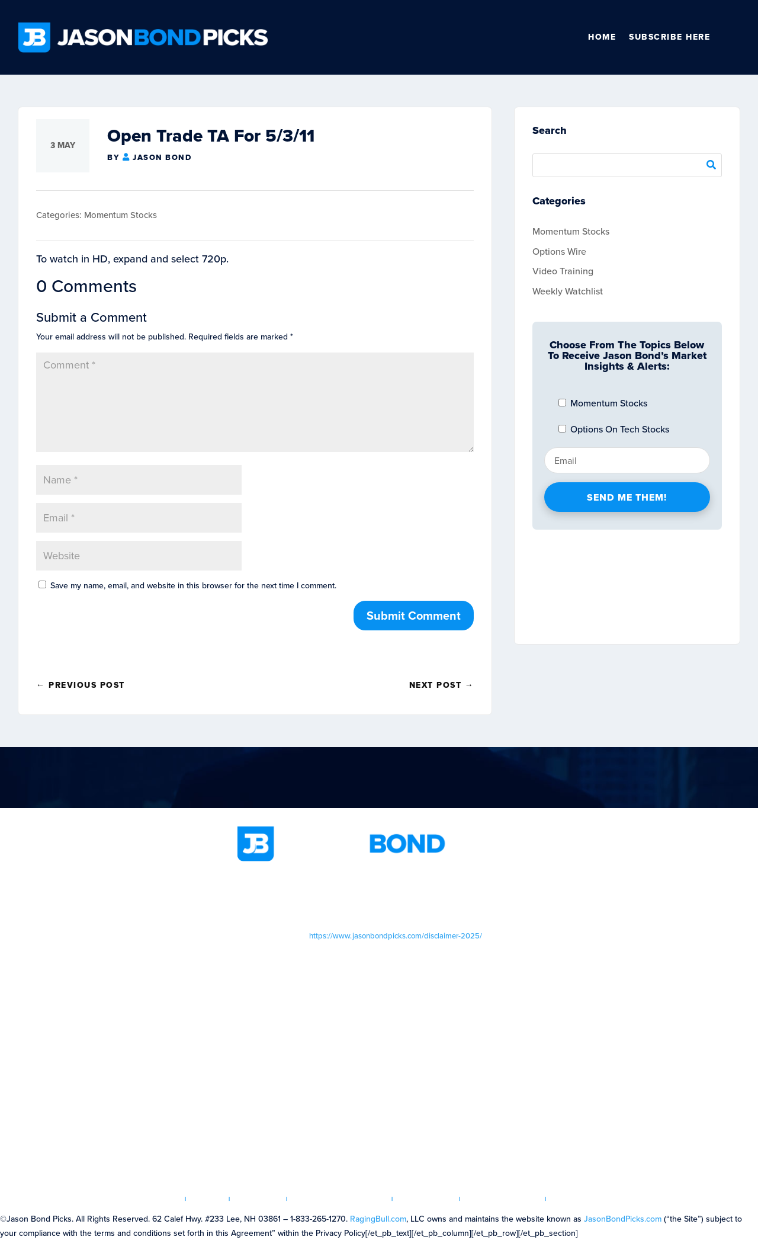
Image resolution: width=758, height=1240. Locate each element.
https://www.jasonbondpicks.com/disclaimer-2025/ (395, 935)
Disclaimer (426, 1198)
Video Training (562, 271)
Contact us (580, 1198)
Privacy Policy (503, 1198)
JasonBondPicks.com (622, 1219)
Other (735, 37)
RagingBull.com (378, 1219)
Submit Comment (414, 615)
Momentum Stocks (120, 215)
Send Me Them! (627, 497)
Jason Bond (162, 157)
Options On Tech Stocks (613, 429)
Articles (258, 1198)
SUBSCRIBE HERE (669, 37)
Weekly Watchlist (567, 291)
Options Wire (559, 251)
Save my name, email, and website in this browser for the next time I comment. (193, 585)
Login (208, 1198)
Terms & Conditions (340, 1198)
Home (602, 37)
